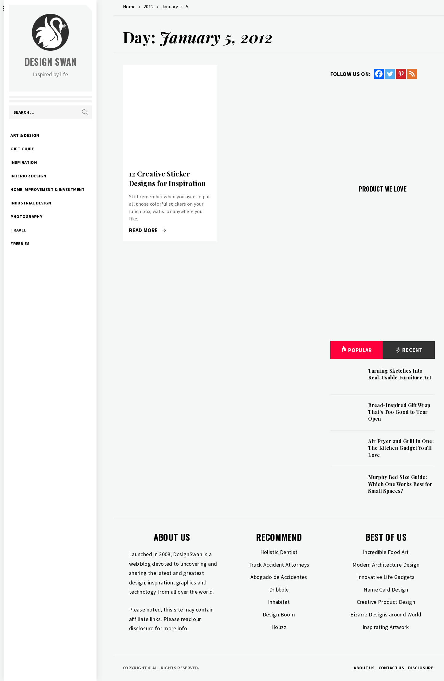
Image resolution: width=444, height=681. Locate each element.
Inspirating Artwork (386, 627)
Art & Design (42, 135)
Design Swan (67, 62)
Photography (44, 216)
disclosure (141, 628)
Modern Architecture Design (385, 564)
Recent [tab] (409, 350)
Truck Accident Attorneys (279, 564)
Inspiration (41, 162)
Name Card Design (385, 589)
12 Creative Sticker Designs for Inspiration (167, 178)
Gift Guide (39, 149)
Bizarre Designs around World (385, 614)
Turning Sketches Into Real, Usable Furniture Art (399, 374)
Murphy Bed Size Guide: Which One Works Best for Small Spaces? (400, 484)
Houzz (278, 627)
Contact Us (391, 668)
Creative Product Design (386, 601)
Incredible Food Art (386, 552)
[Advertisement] (382, 128)
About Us (364, 668)
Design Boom (279, 614)
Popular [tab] (356, 350)
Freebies (37, 243)
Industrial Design (48, 203)
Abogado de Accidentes (278, 576)
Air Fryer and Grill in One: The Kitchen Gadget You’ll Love (401, 448)
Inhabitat (279, 601)
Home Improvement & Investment (65, 189)
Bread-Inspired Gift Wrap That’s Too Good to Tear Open (399, 412)
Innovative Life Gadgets (386, 576)
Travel (35, 230)
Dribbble (279, 589)
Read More (147, 230)
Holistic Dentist (279, 552)
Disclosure (420, 668)
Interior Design (45, 176)
